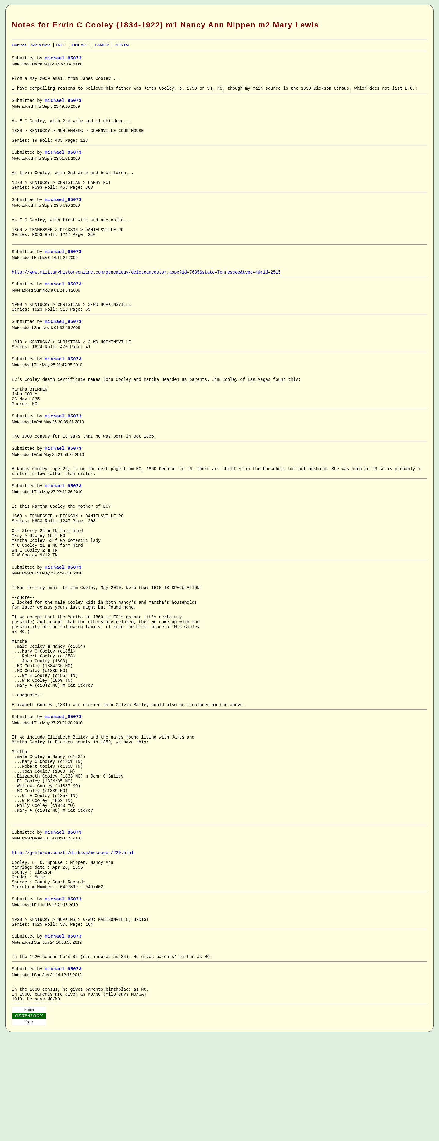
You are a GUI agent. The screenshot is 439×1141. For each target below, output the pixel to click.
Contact (19, 45)
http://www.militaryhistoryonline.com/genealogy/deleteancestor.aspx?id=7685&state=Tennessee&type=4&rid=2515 (146, 293)
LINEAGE (80, 45)
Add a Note (40, 45)
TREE (60, 45)
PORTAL (122, 45)
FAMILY (102, 45)
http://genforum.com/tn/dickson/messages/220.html (73, 944)
